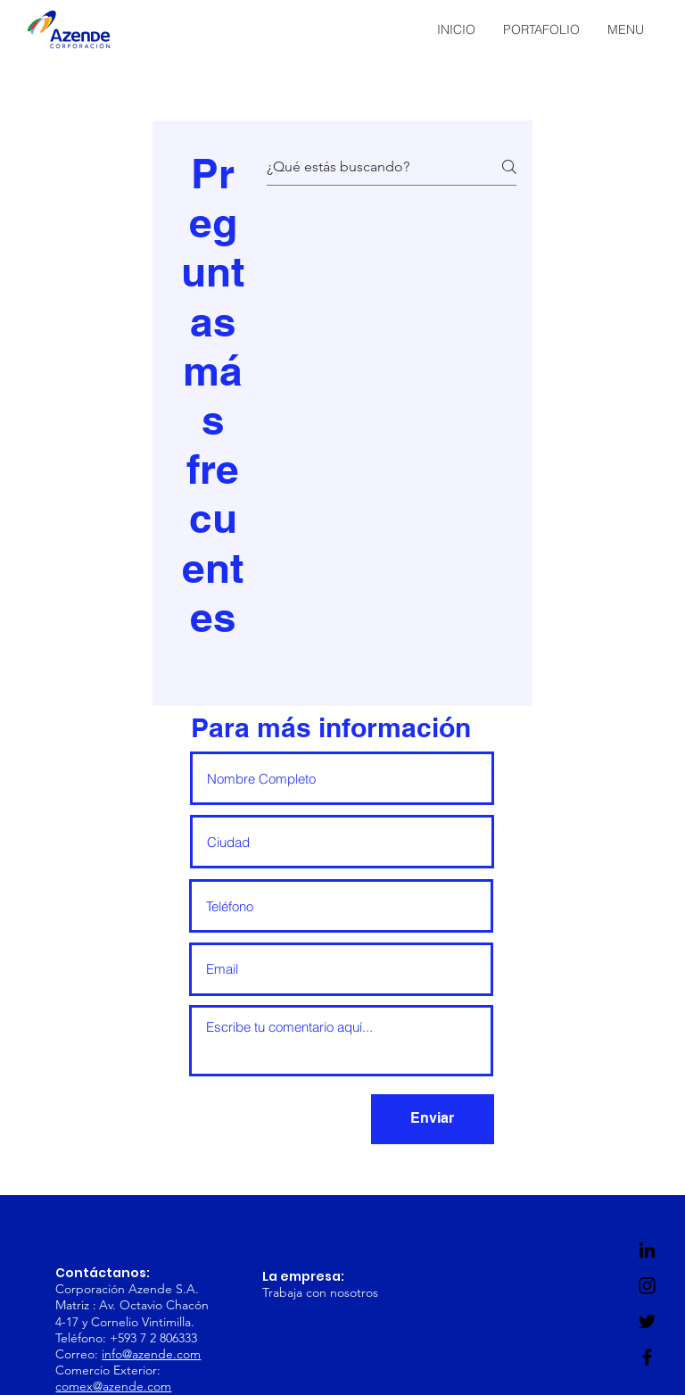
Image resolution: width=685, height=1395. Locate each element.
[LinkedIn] (647, 1250)
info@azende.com (151, 1354)
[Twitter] (647, 1321)
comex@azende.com (113, 1386)
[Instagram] (647, 1286)
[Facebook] (647, 1357)
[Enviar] (432, 1119)
